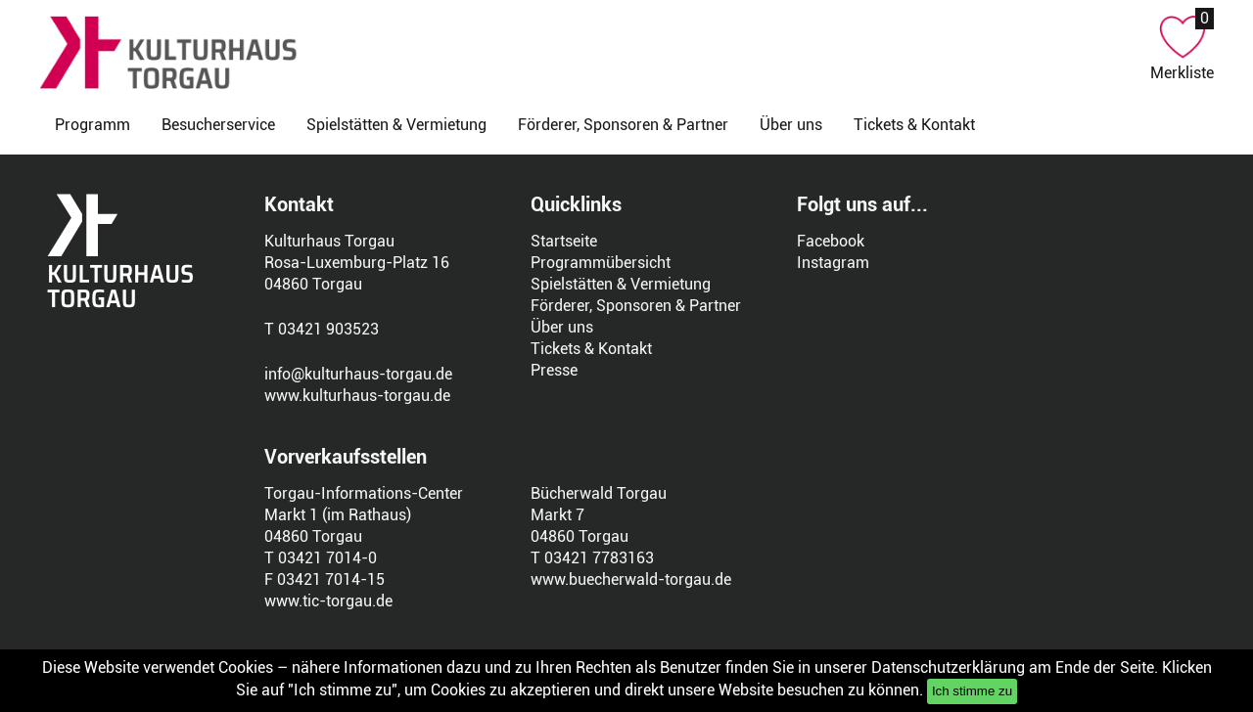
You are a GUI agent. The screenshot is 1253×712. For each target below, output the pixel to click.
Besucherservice (218, 124)
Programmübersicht (601, 262)
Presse (554, 370)
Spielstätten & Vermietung (396, 124)
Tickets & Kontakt (914, 124)
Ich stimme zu (972, 691)
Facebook (830, 241)
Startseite (564, 241)
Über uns (791, 124)
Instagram (833, 262)
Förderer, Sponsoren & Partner (623, 124)
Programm (92, 124)
